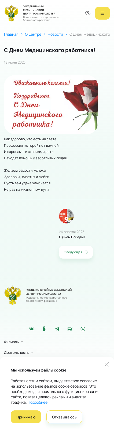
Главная (11, 34)
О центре (33, 34)
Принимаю (25, 417)
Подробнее (37, 402)
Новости (55, 34)
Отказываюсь (64, 417)
